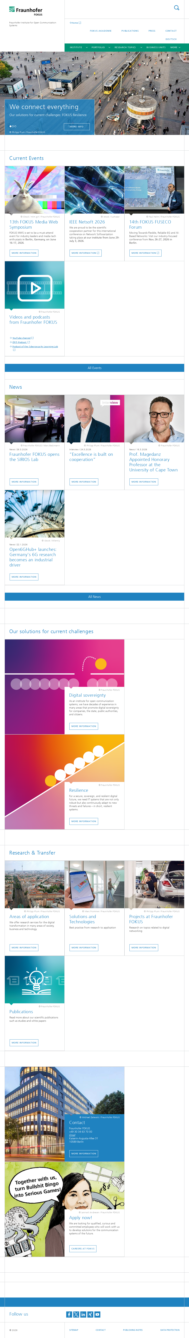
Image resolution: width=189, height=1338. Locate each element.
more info (76, 126)
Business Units (156, 47)
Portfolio (98, 47)
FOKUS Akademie (101, 31)
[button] (10, 126)
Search (177, 8)
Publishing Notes (133, 1330)
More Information (24, 253)
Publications (130, 31)
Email (72, 1135)
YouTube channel (21, 338)
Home (75, 23)
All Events (94, 368)
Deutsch (171, 39)
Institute (76, 47)
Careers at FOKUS (82, 1248)
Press (152, 31)
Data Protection (170, 1330)
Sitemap (73, 1330)
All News (94, 597)
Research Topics (125, 47)
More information (84, 253)
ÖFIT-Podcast (19, 342)
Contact (171, 31)
